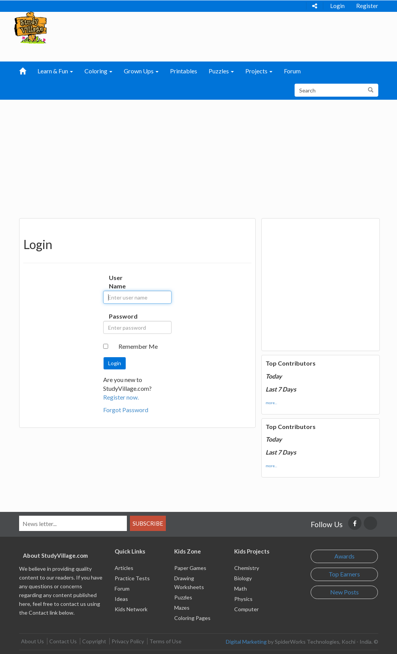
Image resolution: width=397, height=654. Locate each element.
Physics (243, 599)
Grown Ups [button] (141, 70)
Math (240, 588)
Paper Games (190, 568)
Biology (243, 578)
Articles (124, 568)
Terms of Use (165, 641)
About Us (32, 641)
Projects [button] (258, 70)
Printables (183, 70)
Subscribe (148, 523)
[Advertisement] (198, 157)
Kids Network (131, 609)
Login (337, 5)
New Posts (344, 592)
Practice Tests (132, 578)
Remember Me (138, 346)
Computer (246, 609)
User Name (114, 282)
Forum (292, 70)
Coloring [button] (98, 70)
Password (114, 316)
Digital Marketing (246, 641)
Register (367, 5)
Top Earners (344, 574)
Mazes (182, 607)
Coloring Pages (192, 618)
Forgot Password (125, 409)
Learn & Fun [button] (55, 70)
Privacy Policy (128, 641)
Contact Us (63, 641)
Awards (344, 556)
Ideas (121, 599)
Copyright (94, 641)
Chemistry (246, 568)
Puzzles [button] (221, 70)
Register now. (121, 397)
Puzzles (183, 597)
